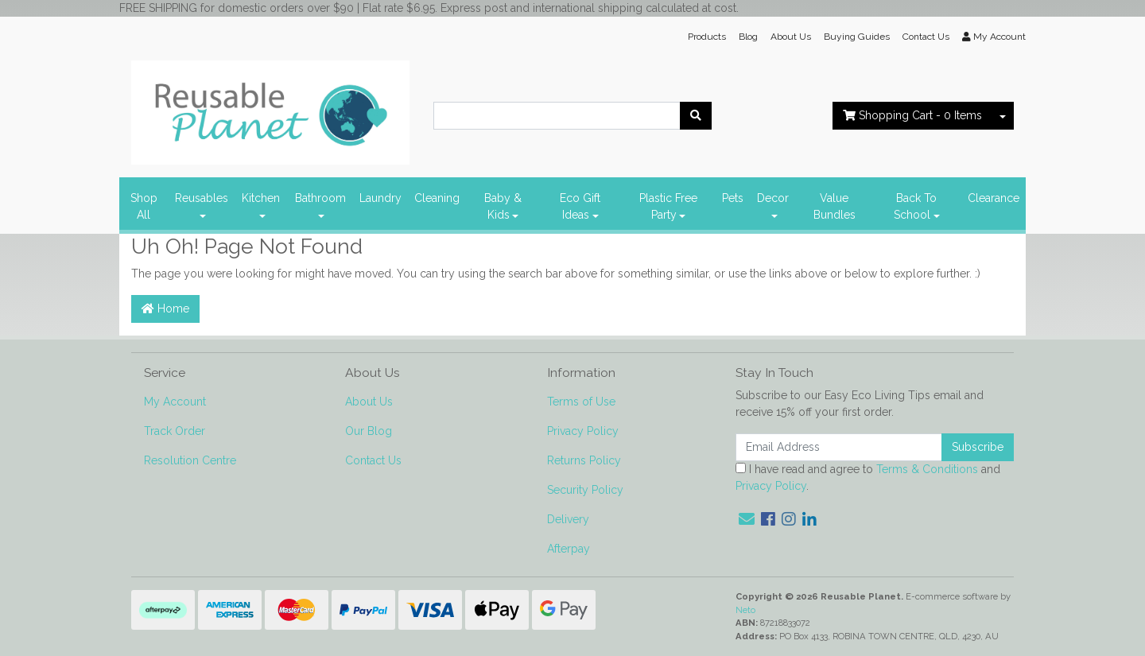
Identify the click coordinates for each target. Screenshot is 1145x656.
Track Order (174, 431)
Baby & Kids (503, 206)
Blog (748, 36)
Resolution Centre (190, 460)
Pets (732, 198)
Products (707, 36)
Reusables (201, 198)
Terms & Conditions (927, 469)
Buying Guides (857, 36)
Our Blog (368, 431)
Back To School (915, 206)
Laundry (380, 198)
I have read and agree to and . (868, 477)
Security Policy (585, 489)
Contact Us (925, 36)
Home (165, 308)
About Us (790, 36)
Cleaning (437, 198)
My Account (175, 401)
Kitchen (261, 198)
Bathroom (320, 198)
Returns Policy (584, 460)
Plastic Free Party (668, 206)
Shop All (143, 206)
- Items (912, 115)
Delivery (568, 519)
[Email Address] (839, 447)
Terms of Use (581, 401)
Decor (773, 198)
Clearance (993, 198)
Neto (745, 609)
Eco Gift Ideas (580, 206)
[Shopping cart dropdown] (1003, 116)
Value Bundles (834, 206)
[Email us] (747, 519)
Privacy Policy (583, 431)
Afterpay (568, 548)
